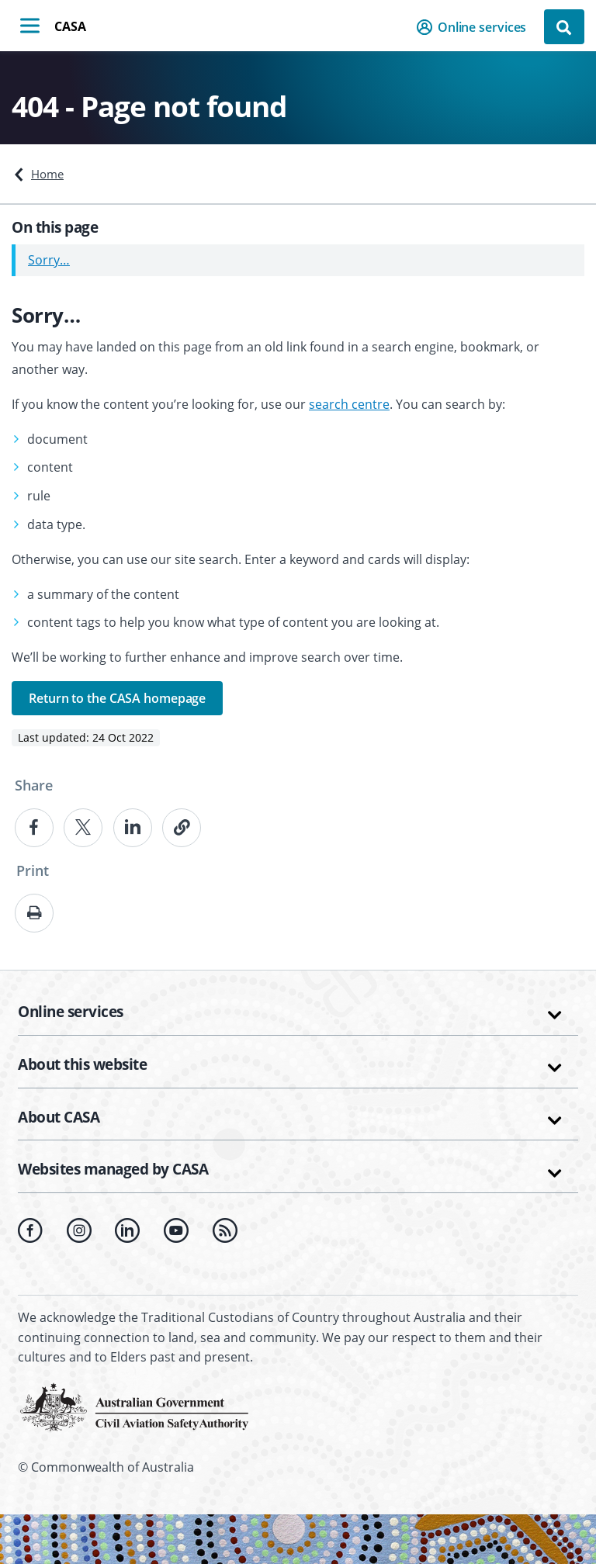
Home (47, 174)
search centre (349, 404)
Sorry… (49, 259)
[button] (476, 27)
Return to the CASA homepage (117, 698)
